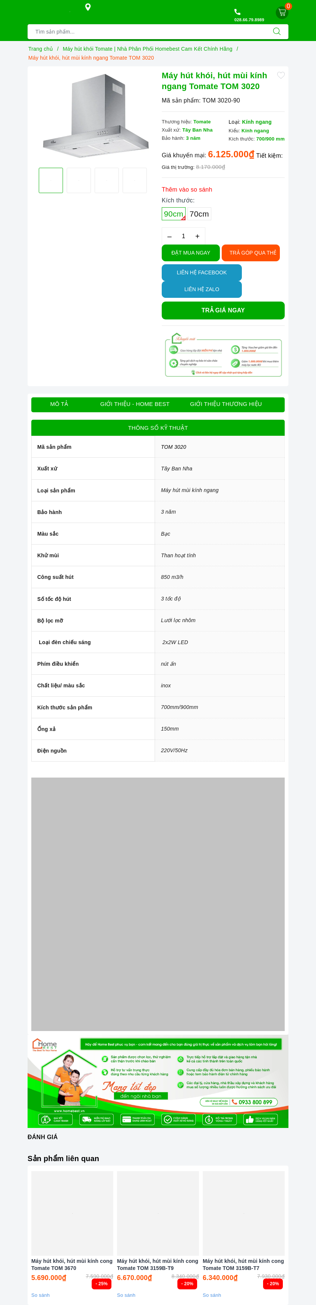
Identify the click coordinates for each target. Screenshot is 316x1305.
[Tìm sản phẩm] (147, 31)
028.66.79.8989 (249, 20)
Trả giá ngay (223, 310)
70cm (199, 213)
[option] (92, 116)
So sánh (40, 1295)
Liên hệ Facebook (202, 272)
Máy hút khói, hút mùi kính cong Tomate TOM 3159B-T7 (243, 1264)
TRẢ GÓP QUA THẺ (253, 253)
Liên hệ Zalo (201, 289)
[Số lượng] (183, 236)
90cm (175, 214)
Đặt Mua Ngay (190, 253)
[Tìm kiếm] (276, 31)
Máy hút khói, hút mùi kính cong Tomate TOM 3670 (72, 1264)
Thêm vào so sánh (187, 189)
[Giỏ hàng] (282, 12)
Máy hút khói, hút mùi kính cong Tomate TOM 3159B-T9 (157, 1264)
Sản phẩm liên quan (63, 1158)
